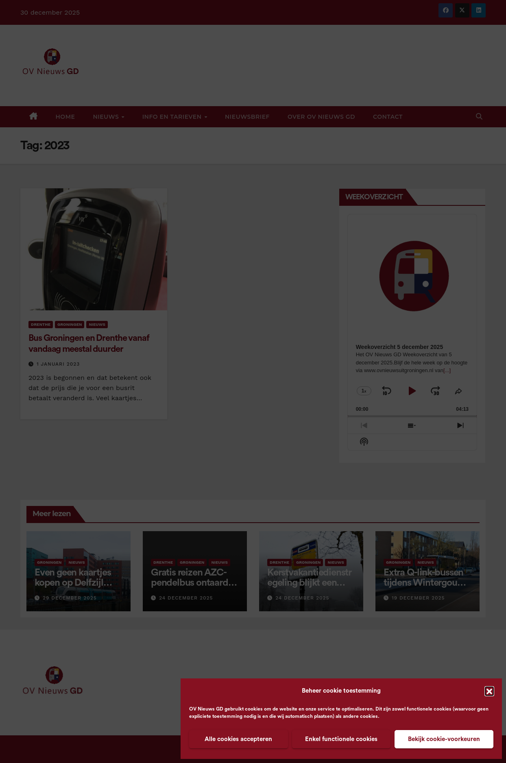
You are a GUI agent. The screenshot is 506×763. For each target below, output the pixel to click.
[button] (489, 691)
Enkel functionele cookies (341, 739)
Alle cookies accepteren (238, 739)
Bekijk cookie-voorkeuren (444, 739)
